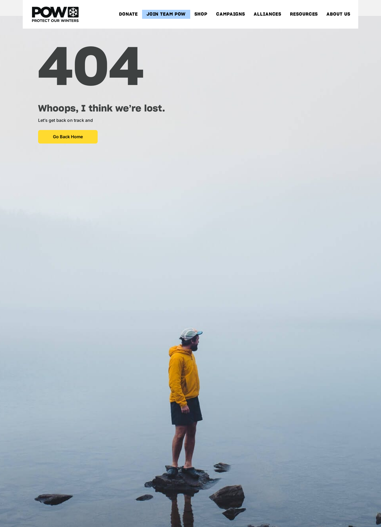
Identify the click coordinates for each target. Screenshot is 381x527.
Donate (128, 14)
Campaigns (230, 14)
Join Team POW (166, 14)
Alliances (267, 14)
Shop (200, 14)
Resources (304, 14)
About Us (338, 14)
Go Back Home (68, 136)
